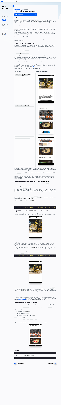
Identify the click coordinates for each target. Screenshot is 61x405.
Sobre (8, 1)
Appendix (3, 26)
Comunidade (23, 1)
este (18, 302)
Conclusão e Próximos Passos (5, 25)
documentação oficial (18, 296)
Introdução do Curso (5, 16)
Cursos (22, 9)
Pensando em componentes (4, 20)
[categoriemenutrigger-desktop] (17, 6)
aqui (32, 65)
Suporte (38, 1)
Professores (5, 8)
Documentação (15, 1)
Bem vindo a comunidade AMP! (5, 14)
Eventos (29, 1)
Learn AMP (4, 6)
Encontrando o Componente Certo (6, 22)
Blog (33, 1)
